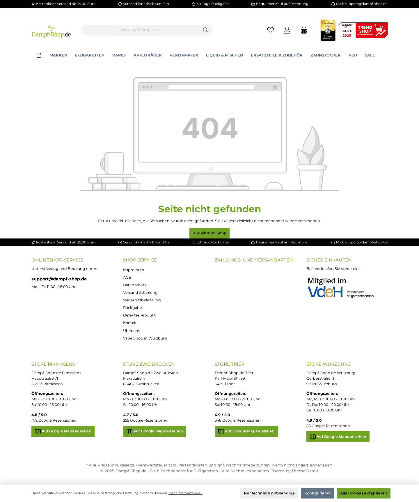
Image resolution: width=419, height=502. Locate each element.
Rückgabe (132, 307)
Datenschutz (134, 285)
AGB (127, 277)
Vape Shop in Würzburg (145, 338)
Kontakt (130, 323)
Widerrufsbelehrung (142, 300)
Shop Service (140, 260)
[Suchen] (206, 30)
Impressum (133, 270)
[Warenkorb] (302, 30)
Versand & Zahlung (140, 292)
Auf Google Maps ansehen (63, 430)
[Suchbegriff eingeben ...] (140, 30)
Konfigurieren (317, 493)
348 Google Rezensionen (238, 420)
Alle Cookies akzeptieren (363, 493)
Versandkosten (192, 465)
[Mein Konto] (287, 30)
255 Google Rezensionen (145, 420)
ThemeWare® (305, 471)
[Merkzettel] (270, 30)
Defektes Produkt (139, 315)
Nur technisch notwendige (269, 493)
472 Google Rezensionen (54, 420)
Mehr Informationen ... (185, 493)
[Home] (43, 55)
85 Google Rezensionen (328, 426)
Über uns (131, 330)
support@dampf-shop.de (59, 279)
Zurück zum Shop (209, 233)
